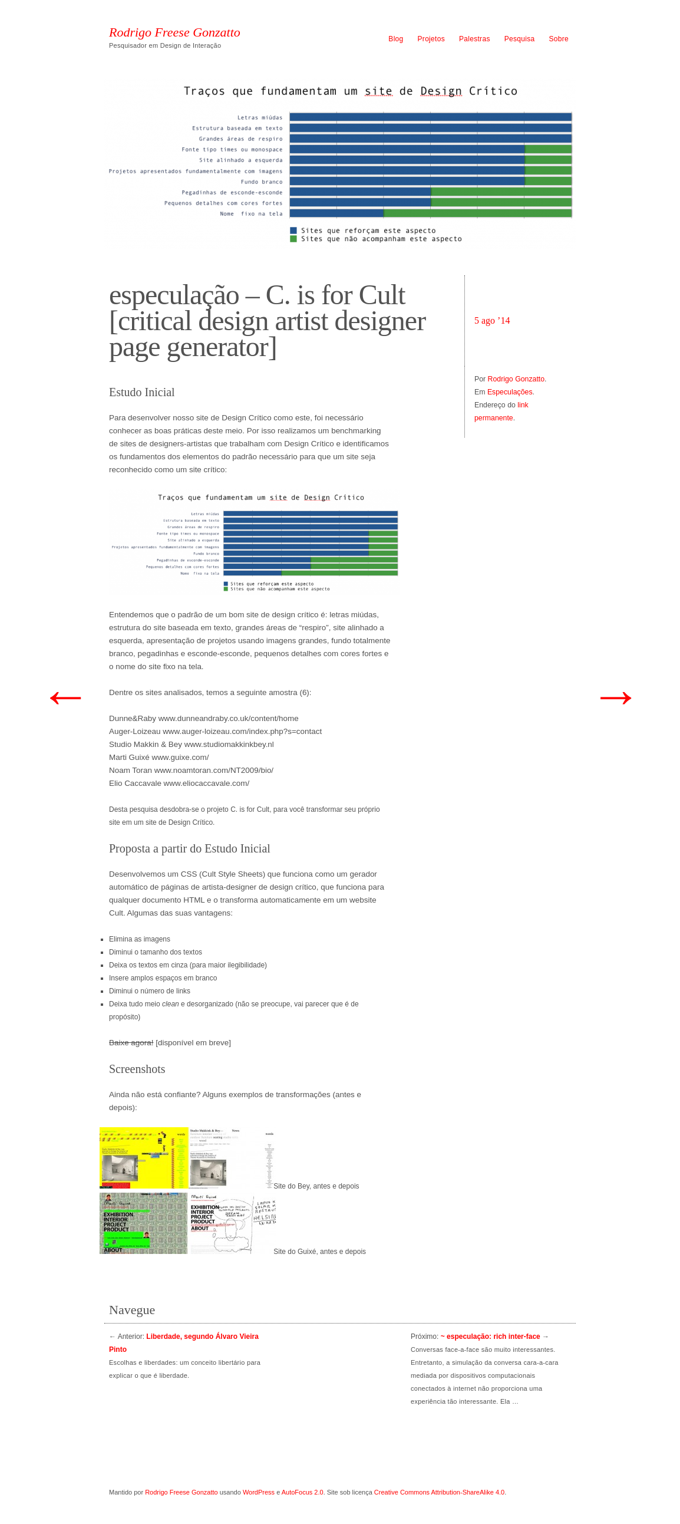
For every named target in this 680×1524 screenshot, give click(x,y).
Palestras (474, 39)
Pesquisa (519, 39)
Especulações (510, 392)
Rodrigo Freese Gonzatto (174, 32)
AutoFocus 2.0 (303, 1492)
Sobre (559, 39)
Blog (395, 39)
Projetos (431, 39)
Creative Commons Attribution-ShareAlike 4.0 (439, 1492)
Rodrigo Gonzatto (516, 379)
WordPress (259, 1492)
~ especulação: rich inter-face (490, 1336)
